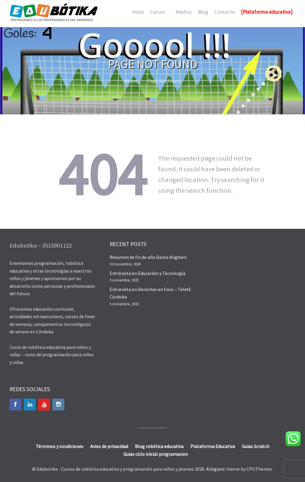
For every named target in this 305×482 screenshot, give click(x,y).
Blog (203, 12)
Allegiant (215, 469)
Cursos (157, 12)
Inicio (138, 12)
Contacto (224, 12)
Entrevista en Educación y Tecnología (147, 273)
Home (131, 81)
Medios (184, 12)
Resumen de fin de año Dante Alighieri (148, 257)
